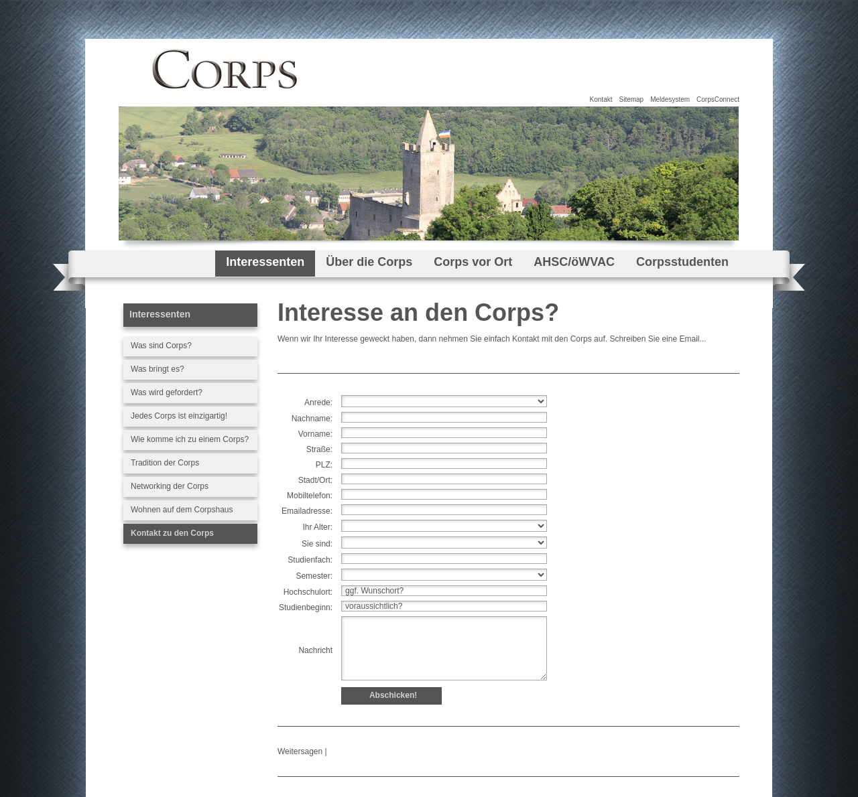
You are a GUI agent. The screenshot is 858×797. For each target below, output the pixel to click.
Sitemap (631, 99)
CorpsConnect (717, 99)
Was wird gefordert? (166, 392)
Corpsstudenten (682, 262)
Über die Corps (369, 262)
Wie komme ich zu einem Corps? (190, 439)
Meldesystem (670, 99)
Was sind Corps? (161, 345)
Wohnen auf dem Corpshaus (182, 509)
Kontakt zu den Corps (172, 533)
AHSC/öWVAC (574, 262)
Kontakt (601, 99)
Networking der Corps (169, 486)
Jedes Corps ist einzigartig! (179, 416)
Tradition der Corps (165, 462)
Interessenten (265, 262)
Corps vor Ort (473, 262)
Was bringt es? (157, 369)
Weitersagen (300, 751)
